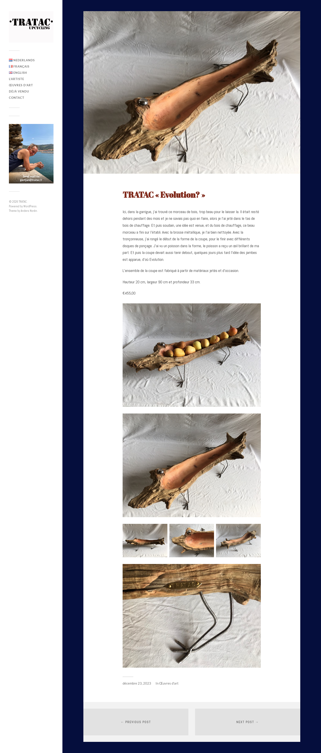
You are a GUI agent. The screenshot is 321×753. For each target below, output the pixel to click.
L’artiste (16, 79)
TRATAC (23, 202)
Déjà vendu (19, 91)
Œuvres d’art (21, 85)
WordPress (30, 206)
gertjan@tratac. (30, 180)
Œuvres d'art (169, 683)
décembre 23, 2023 (137, 683)
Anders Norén (29, 211)
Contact (16, 97)
